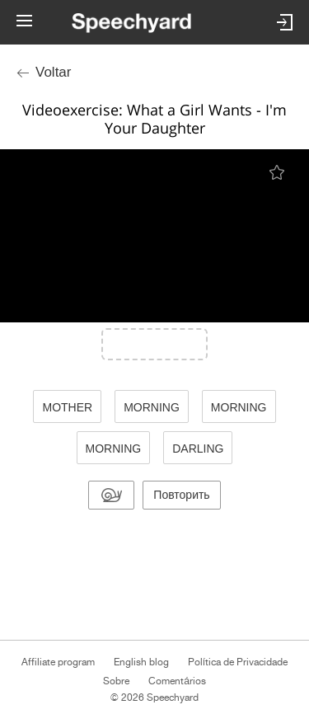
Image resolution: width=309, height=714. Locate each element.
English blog (141, 662)
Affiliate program (58, 662)
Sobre (116, 681)
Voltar (53, 72)
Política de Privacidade (238, 662)
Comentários (177, 681)
